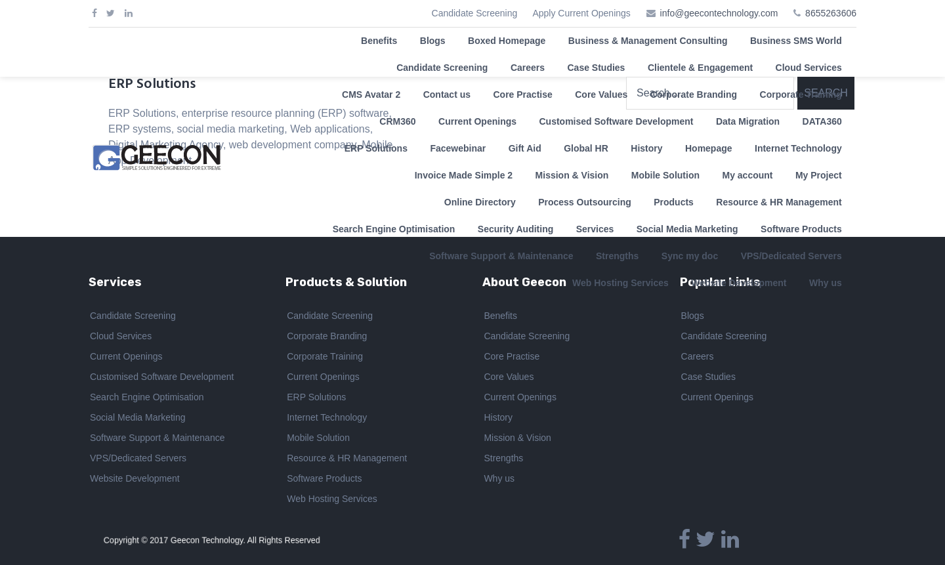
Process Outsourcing (584, 202)
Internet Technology (798, 148)
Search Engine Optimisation (394, 229)
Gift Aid (525, 148)
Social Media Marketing (687, 229)
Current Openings (477, 121)
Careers (528, 67)
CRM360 (397, 121)
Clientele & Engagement (700, 67)
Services (595, 229)
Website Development (135, 479)
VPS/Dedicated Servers (138, 458)
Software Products (801, 229)
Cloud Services (809, 67)
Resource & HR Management (778, 202)
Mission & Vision (572, 175)
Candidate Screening (475, 13)
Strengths (503, 458)
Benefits (379, 40)
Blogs (433, 40)
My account (747, 175)
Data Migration (748, 121)
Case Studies (596, 67)
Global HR (586, 148)
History (646, 148)
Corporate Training (801, 94)
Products (674, 202)
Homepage (708, 148)
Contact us (447, 94)
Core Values (601, 94)
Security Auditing (515, 229)
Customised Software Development (616, 121)
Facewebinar (458, 148)
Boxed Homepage (506, 40)
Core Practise (522, 94)
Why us (499, 479)
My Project (818, 175)
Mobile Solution (665, 175)
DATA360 (822, 121)
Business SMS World (796, 40)
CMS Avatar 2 (371, 94)
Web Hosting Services (332, 499)
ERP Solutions (376, 148)
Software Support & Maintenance (157, 438)
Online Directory (480, 202)
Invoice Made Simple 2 (464, 175)
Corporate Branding (693, 94)
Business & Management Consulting (648, 40)
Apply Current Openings (581, 13)
